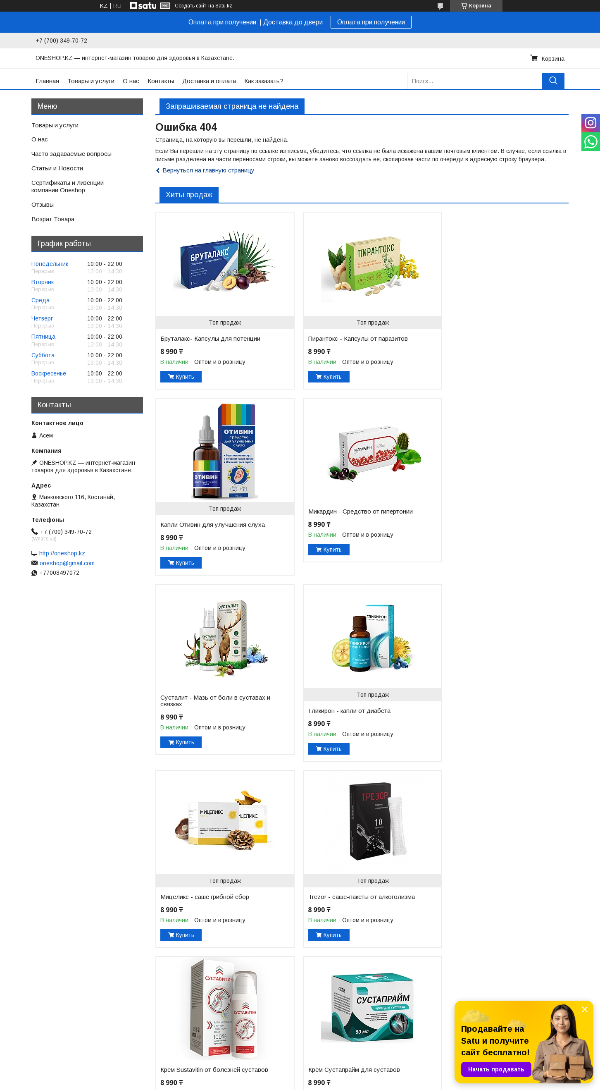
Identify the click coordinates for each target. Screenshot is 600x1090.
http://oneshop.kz (62, 553)
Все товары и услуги (534, 972)
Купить (185, 376)
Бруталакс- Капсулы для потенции (210, 338)
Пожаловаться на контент (387, 1082)
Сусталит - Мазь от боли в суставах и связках (353, 514)
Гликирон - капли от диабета (482, 524)
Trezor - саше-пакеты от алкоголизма (335, 714)
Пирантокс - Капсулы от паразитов (350, 338)
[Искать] (553, 81)
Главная (47, 80)
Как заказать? (263, 80)
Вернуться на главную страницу (208, 170)
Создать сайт (190, 6)
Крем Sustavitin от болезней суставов (481, 701)
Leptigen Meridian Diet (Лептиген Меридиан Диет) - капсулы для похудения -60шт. (345, 897)
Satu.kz (336, 1075)
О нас (131, 80)
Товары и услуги (90, 80)
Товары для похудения (189, 1036)
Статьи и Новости (57, 168)
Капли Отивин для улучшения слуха (493, 338)
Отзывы (42, 204)
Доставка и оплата (209, 80)
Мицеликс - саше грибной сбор (204, 711)
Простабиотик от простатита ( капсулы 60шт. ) (484, 906)
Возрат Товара (52, 218)
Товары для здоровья (187, 1027)
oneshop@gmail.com (67, 563)
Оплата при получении (371, 22)
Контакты (161, 80)
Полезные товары (181, 1045)
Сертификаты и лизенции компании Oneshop (67, 186)
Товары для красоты (185, 1019)
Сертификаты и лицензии (341, 1019)
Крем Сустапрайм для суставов (206, 890)
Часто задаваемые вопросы (71, 153)
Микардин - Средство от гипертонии (212, 511)
